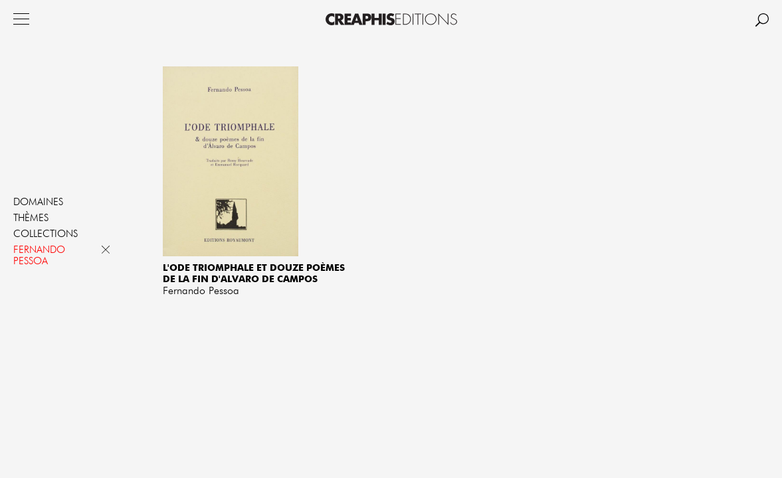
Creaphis (391, 19)
